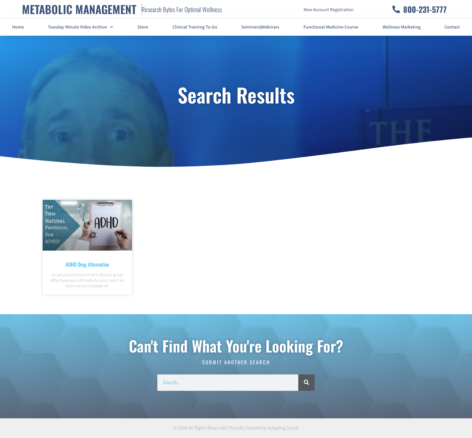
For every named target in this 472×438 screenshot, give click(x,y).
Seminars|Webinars (260, 27)
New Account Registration (329, 10)
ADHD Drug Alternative (87, 264)
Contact (452, 27)
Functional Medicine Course (331, 27)
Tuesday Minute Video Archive (80, 27)
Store (142, 27)
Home (18, 27)
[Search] (306, 382)
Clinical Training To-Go (194, 27)
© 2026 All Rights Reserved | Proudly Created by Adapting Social (236, 428)
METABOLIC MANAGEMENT (79, 9)
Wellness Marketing (402, 27)
